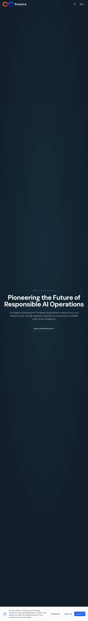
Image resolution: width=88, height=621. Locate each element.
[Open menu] (75, 4)
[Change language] (82, 4)
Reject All (68, 614)
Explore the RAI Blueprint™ (44, 329)
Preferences (55, 614)
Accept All (80, 614)
